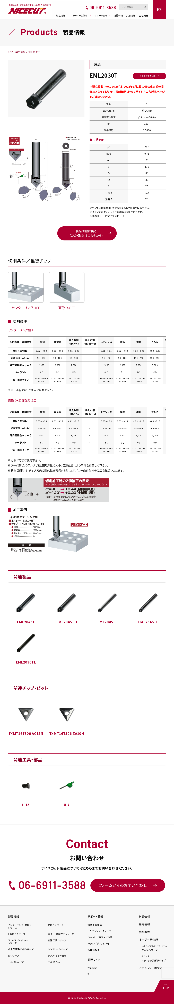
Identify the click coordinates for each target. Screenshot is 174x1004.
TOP (165, 986)
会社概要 (145, 13)
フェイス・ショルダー (18, 942)
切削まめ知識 (95, 925)
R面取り (16, 934)
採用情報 (132, 13)
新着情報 (119, 13)
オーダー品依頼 (82, 13)
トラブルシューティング (99, 931)
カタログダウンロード (149, 75)
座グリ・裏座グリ (60, 934)
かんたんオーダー (154, 948)
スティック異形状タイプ (154, 959)
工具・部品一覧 (16, 962)
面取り (55, 925)
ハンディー (57, 950)
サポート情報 (103, 13)
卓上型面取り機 (20, 950)
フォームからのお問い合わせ (128, 886)
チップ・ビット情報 (57, 956)
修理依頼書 (94, 950)
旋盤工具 (57, 941)
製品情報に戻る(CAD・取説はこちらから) (86, 233)
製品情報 (63, 13)
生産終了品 (54, 962)
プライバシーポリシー (151, 969)
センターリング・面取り (19, 927)
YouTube (93, 968)
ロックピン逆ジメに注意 (100, 938)
